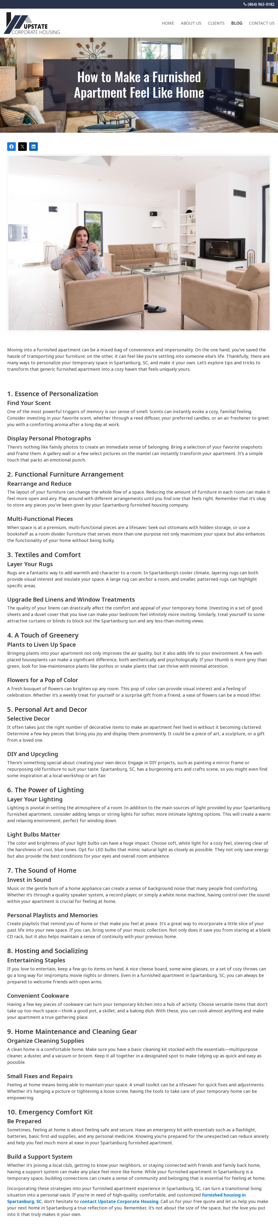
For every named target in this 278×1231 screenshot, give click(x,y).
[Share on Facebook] (11, 146)
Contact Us (261, 23)
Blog (236, 23)
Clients (216, 23)
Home (168, 23)
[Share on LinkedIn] (33, 146)
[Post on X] (22, 146)
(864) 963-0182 (259, 4)
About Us (191, 23)
